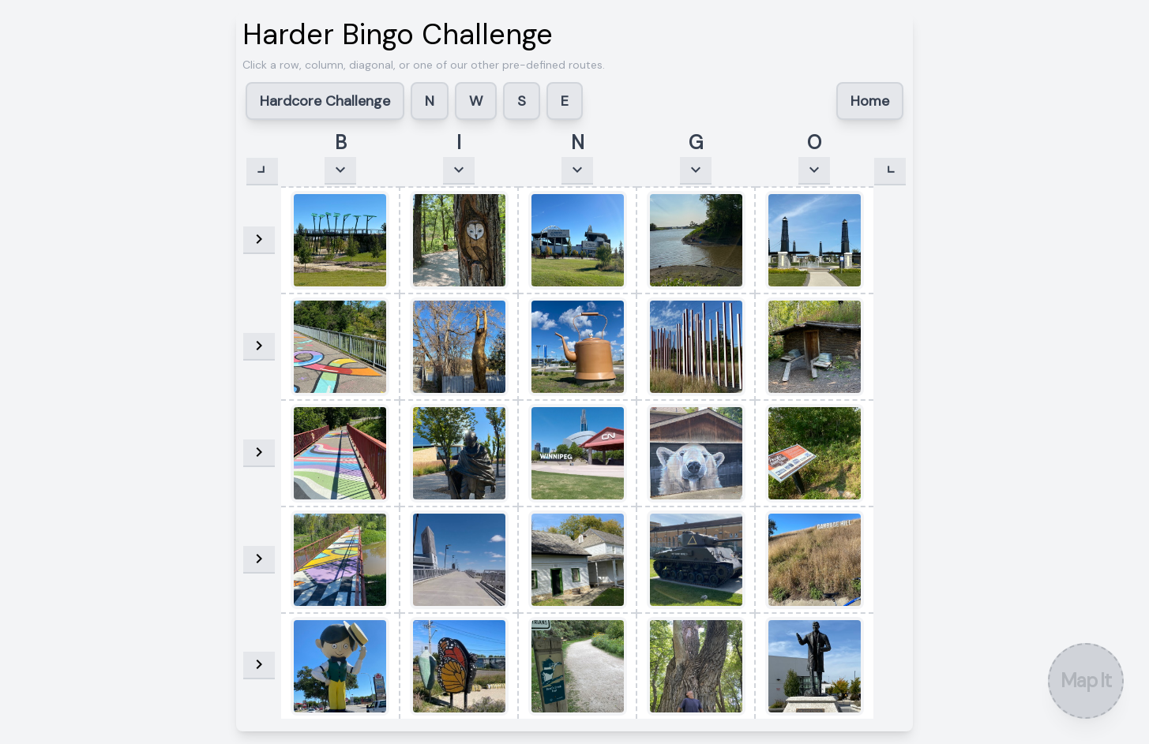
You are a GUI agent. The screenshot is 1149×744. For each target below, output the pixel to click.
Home (869, 101)
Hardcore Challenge (325, 101)
